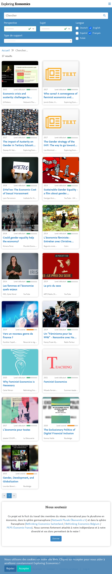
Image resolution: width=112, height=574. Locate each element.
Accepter (24, 568)
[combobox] (38, 41)
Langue (80, 23)
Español (83, 33)
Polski (82, 38)
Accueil (6, 50)
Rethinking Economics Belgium (82, 524)
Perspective (10, 23)
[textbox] (38, 41)
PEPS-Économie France (19, 528)
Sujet (43, 23)
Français (96, 33)
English (96, 28)
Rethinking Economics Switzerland (44, 524)
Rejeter (10, 568)
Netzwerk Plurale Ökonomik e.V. (69, 520)
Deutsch (84, 28)
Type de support (13, 35)
